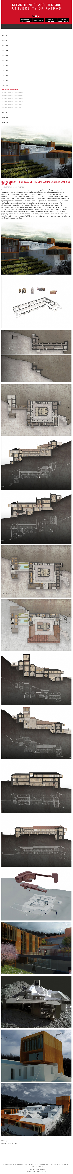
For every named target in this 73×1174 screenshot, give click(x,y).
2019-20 (5, 45)
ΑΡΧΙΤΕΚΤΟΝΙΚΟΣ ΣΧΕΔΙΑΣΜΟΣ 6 (12, 98)
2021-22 (5, 35)
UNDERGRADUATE (31, 1164)
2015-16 (5, 66)
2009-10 (5, 117)
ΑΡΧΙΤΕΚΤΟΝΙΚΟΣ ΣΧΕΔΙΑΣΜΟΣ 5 (12, 101)
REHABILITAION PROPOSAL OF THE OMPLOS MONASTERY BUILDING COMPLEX (36, 183)
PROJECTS (67, 1164)
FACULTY (42, 1164)
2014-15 (5, 71)
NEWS (33, 1166)
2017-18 (5, 55)
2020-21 (5, 40)
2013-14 (5, 76)
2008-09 (5, 122)
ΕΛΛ (33, 16)
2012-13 (5, 81)
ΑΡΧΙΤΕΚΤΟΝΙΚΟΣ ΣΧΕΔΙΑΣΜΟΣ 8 (12, 92)
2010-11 (5, 112)
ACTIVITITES (58, 1164)
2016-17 (5, 60)
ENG (37, 16)
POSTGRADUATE (18, 1164)
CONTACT (39, 1166)
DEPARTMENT (7, 1164)
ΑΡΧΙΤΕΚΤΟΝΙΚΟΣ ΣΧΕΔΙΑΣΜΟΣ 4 (12, 104)
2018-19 (5, 50)
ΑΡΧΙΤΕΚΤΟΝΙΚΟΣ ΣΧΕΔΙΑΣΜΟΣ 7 (12, 95)
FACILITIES (49, 1164)
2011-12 (5, 86)
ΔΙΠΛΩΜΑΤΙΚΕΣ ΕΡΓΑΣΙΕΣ (10, 89)
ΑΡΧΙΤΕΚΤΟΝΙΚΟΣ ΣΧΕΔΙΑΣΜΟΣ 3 (12, 107)
